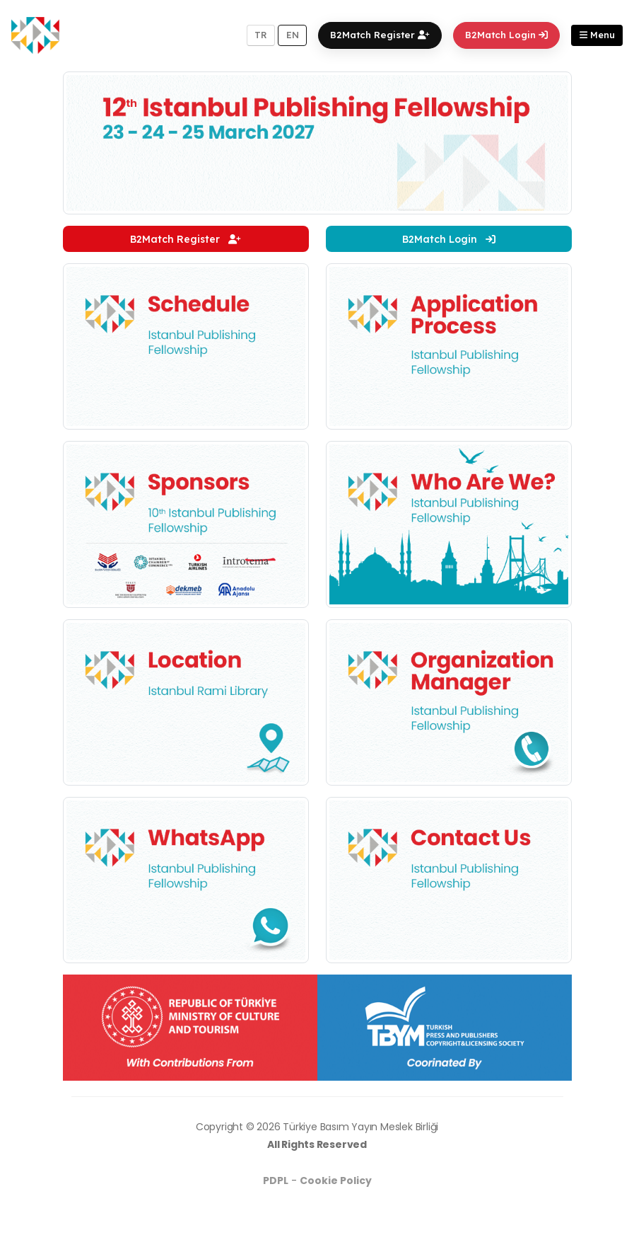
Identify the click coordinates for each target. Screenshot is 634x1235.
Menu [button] (597, 34)
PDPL (275, 1180)
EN (292, 34)
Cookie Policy (336, 1180)
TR (260, 34)
